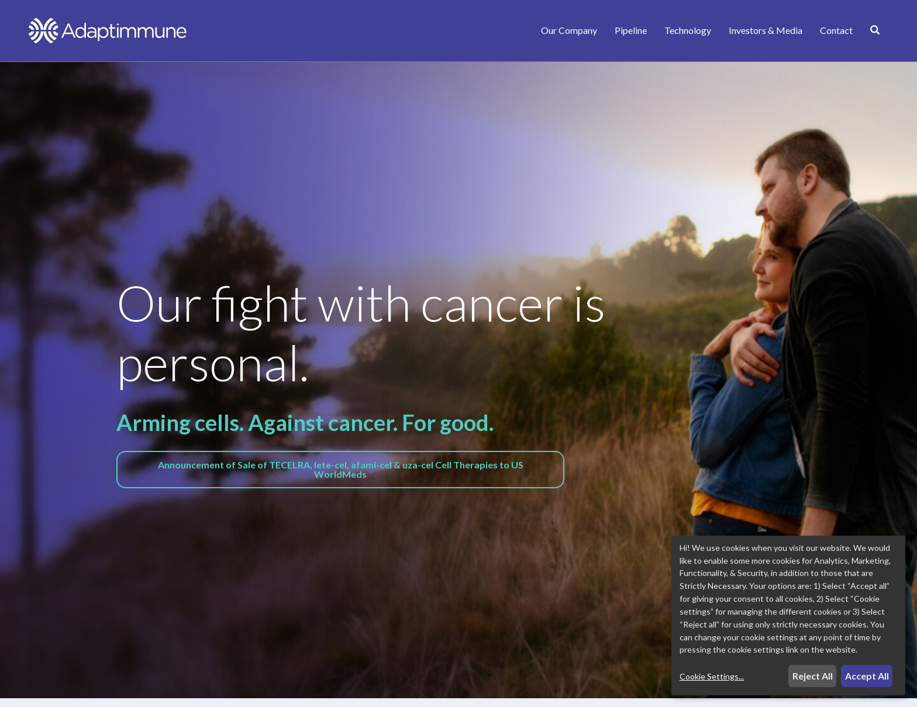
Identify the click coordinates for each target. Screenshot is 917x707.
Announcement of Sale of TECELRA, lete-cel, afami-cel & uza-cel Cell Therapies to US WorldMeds (340, 469)
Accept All (867, 675)
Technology (687, 30)
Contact (836, 30)
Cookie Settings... (712, 676)
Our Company (569, 30)
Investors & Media (765, 30)
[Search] (874, 42)
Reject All (812, 675)
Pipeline (631, 30)
